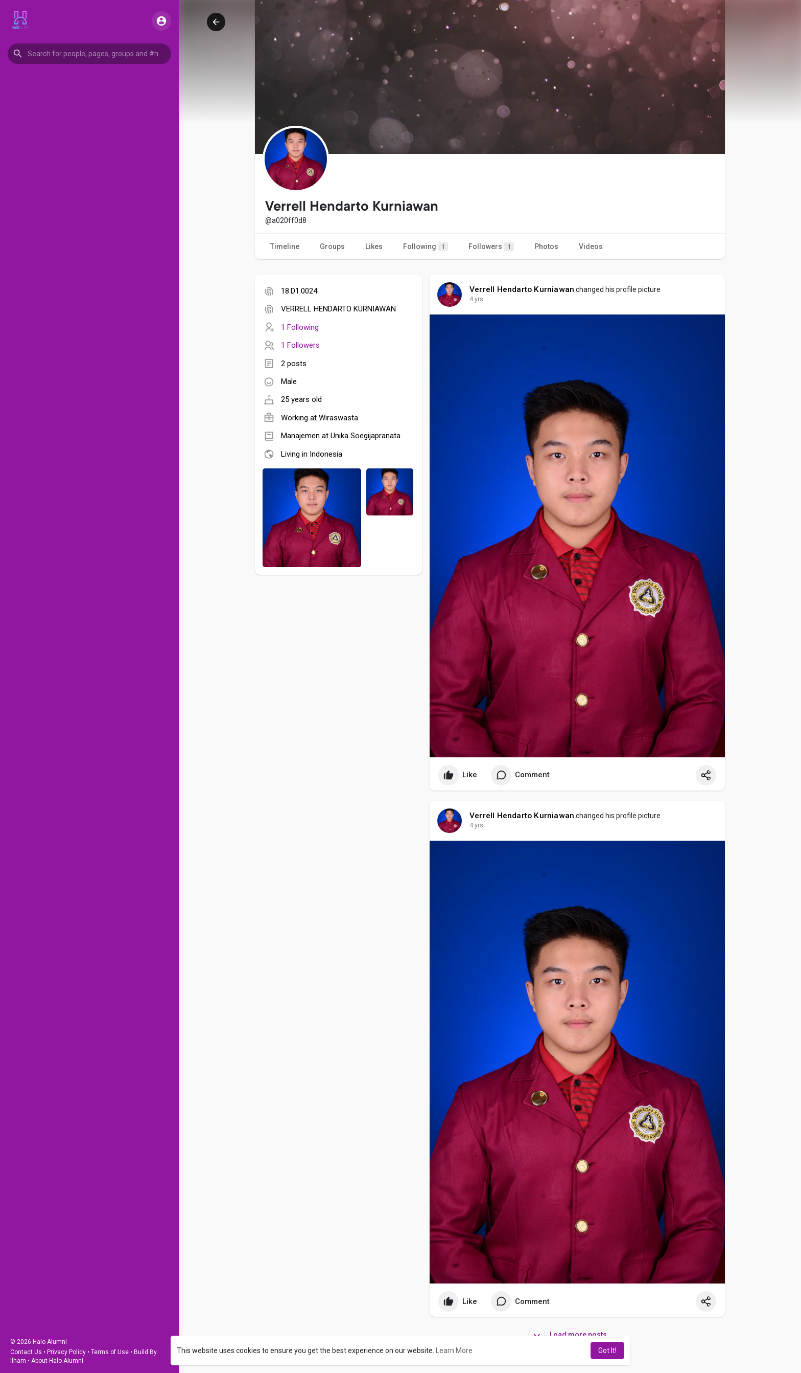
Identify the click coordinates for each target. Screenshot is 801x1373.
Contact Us (26, 1352)
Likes (374, 246)
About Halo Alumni (57, 1360)
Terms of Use (110, 1352)
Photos (546, 246)
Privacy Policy (66, 1352)
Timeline (284, 246)
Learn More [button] (454, 1350)
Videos (591, 246)
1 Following (300, 327)
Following (425, 246)
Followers (491, 246)
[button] (89, 53)
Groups (332, 246)
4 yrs (476, 299)
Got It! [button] (607, 1350)
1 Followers (300, 345)
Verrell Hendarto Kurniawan (521, 289)
